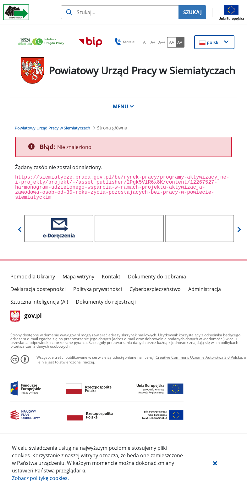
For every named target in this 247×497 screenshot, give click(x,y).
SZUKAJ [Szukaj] (192, 12)
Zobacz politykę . (40, 478)
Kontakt (111, 276)
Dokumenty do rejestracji (106, 301)
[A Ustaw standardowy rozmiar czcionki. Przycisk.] (144, 42)
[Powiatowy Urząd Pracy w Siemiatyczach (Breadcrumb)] (52, 128)
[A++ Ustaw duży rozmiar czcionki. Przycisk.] (162, 42)
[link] (43, 42)
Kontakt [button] (123, 42)
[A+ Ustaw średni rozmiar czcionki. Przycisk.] (153, 42)
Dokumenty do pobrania (157, 276)
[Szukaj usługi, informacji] (119, 12)
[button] (214, 463)
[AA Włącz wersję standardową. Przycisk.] (171, 42)
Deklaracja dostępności (38, 289)
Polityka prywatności (97, 289)
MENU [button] (123, 106)
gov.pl (26, 316)
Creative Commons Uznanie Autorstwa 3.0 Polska (199, 357)
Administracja (204, 289)
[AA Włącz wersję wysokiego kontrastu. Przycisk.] (180, 42)
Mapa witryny (78, 276)
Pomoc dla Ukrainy (32, 276)
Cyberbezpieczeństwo (155, 289)
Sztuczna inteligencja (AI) (39, 301)
